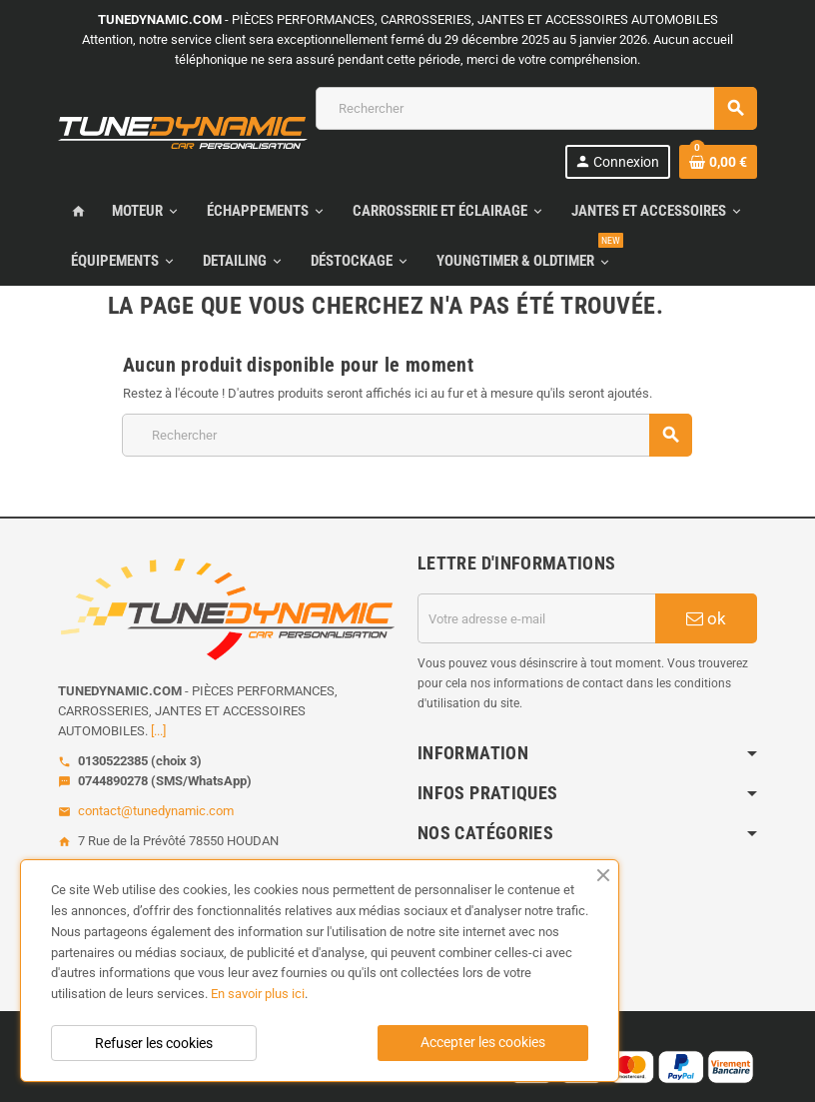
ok (706, 618)
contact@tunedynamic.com (156, 810)
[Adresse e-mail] (536, 618)
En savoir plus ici (258, 993)
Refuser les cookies (154, 1043)
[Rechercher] (536, 108)
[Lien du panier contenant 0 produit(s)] (718, 162)
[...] (158, 730)
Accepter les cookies (482, 1042)
